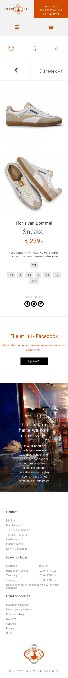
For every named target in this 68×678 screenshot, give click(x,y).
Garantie (11, 623)
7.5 (11, 274)
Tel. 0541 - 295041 (16, 534)
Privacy (10, 628)
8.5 (29, 274)
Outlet (9, 633)
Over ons (11, 619)
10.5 (34, 281)
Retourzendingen (16, 614)
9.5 (47, 274)
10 (56, 274)
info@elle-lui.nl (14, 539)
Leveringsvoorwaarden (19, 609)
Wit (34, 264)
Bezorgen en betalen (18, 604)
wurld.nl (53, 671)
